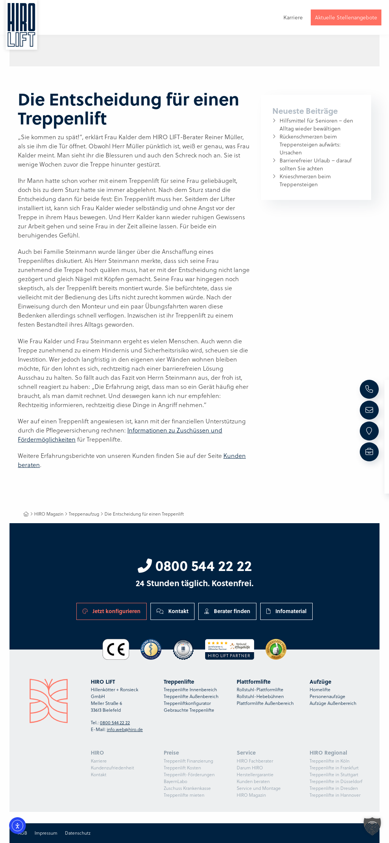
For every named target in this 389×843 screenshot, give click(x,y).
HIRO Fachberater (255, 761)
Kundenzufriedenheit (112, 767)
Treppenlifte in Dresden (334, 788)
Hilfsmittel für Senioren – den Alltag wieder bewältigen (316, 124)
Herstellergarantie (255, 774)
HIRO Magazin (48, 514)
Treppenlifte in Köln (329, 761)
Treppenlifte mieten (184, 795)
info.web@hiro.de (125, 729)
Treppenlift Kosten (182, 767)
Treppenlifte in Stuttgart (334, 774)
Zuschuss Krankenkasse (187, 788)
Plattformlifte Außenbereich (265, 703)
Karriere (99, 761)
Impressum (46, 833)
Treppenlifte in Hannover (335, 795)
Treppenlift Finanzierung (188, 761)
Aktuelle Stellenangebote (346, 18)
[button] (372, 826)
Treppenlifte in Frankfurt (334, 767)
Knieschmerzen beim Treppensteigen (305, 180)
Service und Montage (259, 788)
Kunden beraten (253, 781)
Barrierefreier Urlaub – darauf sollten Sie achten (316, 164)
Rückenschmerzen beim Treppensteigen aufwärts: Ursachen (310, 144)
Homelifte (320, 689)
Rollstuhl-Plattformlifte (260, 689)
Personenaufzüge (327, 696)
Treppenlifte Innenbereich (190, 689)
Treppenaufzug (84, 514)
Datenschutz (77, 833)
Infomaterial (286, 611)
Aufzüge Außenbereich (333, 703)
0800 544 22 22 (195, 565)
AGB (22, 833)
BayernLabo (175, 781)
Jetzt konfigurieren (111, 611)
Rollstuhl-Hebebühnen (260, 696)
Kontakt (172, 611)
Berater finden (227, 611)
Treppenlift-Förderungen (189, 774)
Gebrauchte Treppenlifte (189, 710)
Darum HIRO (250, 767)
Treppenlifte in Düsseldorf (336, 781)
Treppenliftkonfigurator (187, 703)
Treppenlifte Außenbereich (191, 696)
